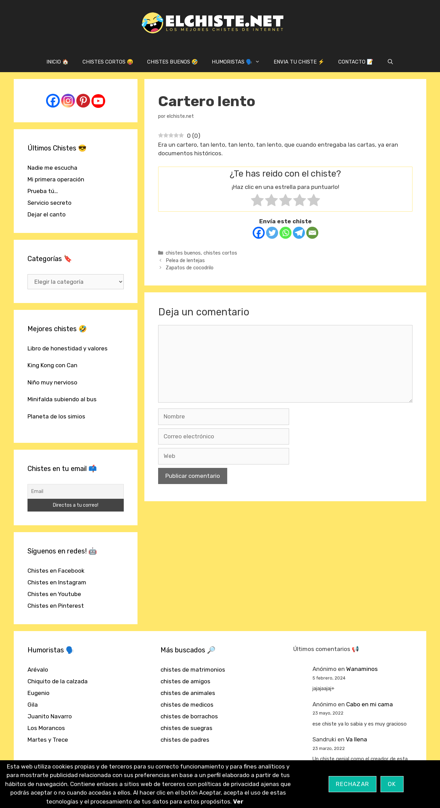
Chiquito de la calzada (58, 681)
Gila (33, 704)
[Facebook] (259, 233)
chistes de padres (185, 739)
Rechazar (352, 784)
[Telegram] (299, 233)
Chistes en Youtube (54, 594)
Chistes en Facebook (56, 570)
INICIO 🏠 (57, 62)
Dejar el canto (47, 214)
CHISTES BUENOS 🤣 (172, 62)
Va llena (356, 739)
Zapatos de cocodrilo (189, 268)
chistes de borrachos (189, 716)
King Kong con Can (52, 365)
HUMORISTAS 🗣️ (239, 62)
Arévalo (38, 669)
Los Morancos (46, 728)
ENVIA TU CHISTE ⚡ (299, 62)
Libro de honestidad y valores (68, 348)
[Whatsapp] (285, 233)
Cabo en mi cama (369, 704)
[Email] (312, 233)
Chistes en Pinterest (56, 605)
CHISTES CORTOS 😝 (107, 62)
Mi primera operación (56, 179)
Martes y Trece (48, 739)
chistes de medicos (187, 704)
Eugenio (39, 692)
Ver (238, 801)
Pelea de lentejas (185, 260)
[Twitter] (272, 233)
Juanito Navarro (50, 716)
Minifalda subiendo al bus (62, 399)
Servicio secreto (50, 202)
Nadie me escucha (52, 167)
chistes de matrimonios (193, 669)
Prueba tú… (43, 191)
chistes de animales (188, 692)
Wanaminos (362, 668)
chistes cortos (220, 253)
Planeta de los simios (56, 416)
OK (392, 784)
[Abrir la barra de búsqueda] (390, 62)
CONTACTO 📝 (355, 62)
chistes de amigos (185, 681)
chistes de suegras (186, 728)
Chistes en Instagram (57, 582)
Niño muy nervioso (52, 382)
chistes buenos (183, 253)
